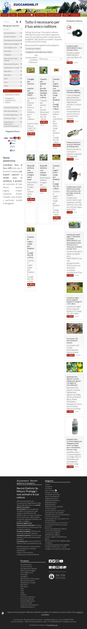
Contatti (75, 15)
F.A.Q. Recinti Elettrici (53, 531)
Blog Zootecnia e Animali (54, 507)
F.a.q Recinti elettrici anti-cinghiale (57, 545)
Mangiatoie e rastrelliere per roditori (39, 52)
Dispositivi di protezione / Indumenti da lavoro (11, 124)
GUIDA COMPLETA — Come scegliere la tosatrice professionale (57, 548)
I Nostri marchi (54, 15)
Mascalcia (7, 51)
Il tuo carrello (26, 15)
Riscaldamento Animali (12, 40)
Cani (5, 82)
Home (4, 15)
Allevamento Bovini (11, 64)
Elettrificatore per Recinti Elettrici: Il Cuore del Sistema (57, 516)
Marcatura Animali (10, 111)
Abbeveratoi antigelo (11, 44)
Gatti (6, 86)
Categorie (48, 486)
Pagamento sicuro (51, 498)
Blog (66, 15)
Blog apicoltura (50, 504)
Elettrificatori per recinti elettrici (28, 546)
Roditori (7, 91)
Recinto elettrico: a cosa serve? (56, 523)
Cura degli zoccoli (10, 47)
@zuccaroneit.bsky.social (32, 543)
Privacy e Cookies (51, 492)
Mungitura (7, 55)
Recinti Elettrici (9, 33)
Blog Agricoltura (50, 502)
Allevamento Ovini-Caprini (11, 59)
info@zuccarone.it (69, 622)
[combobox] (50, 58)
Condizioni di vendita (52, 494)
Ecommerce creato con (43, 625)
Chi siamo (40, 15)
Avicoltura (7, 75)
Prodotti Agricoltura (11, 115)
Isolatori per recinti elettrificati (28, 554)
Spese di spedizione (52, 496)
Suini (5, 79)
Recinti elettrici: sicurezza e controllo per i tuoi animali (55, 512)
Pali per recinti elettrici (25, 552)
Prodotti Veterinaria (11, 107)
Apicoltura (8, 71)
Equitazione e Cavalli (11, 68)
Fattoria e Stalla (10, 118)
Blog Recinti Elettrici (52, 500)
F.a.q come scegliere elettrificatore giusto (52, 534)
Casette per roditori (33, 49)
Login (13, 15)
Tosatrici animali (9, 37)
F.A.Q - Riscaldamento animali (55, 529)
